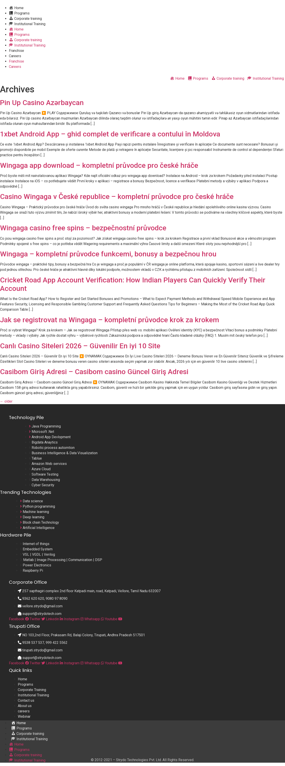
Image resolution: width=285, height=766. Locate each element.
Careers (15, 56)
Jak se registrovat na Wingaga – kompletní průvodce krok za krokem (109, 320)
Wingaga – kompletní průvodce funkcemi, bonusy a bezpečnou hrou (108, 254)
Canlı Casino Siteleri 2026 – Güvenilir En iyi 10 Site (80, 346)
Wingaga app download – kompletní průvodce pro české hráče (99, 165)
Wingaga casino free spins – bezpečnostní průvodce (83, 228)
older (6, 401)
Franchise (16, 51)
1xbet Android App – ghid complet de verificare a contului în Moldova (110, 134)
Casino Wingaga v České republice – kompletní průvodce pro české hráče (117, 196)
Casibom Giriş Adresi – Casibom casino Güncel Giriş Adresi (94, 371)
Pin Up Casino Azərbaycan (42, 102)
